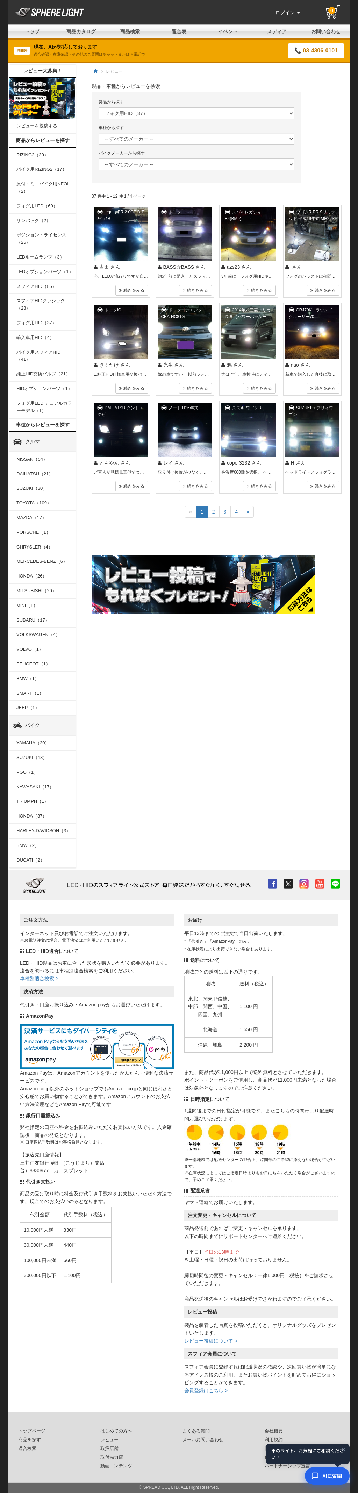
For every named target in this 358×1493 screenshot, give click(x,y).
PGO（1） (27, 772)
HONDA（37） (31, 816)
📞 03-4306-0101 (316, 51)
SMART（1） (30, 693)
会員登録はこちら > (206, 1390)
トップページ (31, 1431)
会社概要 (274, 1431)
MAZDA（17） (31, 517)
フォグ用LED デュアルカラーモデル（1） (44, 407)
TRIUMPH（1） (32, 801)
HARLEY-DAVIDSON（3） (43, 830)
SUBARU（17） (33, 620)
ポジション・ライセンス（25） (41, 238)
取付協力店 (111, 1457)
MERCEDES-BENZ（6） (41, 561)
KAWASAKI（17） (35, 787)
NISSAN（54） (32, 459)
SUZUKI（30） (31, 488)
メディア (277, 31)
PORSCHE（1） (33, 532)
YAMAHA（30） (32, 742)
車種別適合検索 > (39, 978)
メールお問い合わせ (202, 1439)
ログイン (287, 12)
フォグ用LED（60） (37, 205)
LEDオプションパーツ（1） (44, 271)
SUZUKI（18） (31, 757)
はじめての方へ (116, 1431)
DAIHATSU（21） (34, 473)
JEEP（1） (28, 707)
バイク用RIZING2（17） (41, 169)
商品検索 (130, 31)
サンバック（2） (33, 220)
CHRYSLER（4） (34, 547)
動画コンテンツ (116, 1466)
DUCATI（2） (30, 860)
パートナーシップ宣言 (287, 1466)
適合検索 (27, 1448)
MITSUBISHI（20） (36, 590)
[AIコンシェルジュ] (327, 1476)
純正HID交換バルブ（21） (43, 373)
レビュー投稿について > (210, 1341)
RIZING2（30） (32, 154)
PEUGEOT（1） (33, 663)
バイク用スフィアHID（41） (38, 355)
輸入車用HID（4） (35, 337)
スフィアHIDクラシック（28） (40, 304)
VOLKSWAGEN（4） (38, 634)
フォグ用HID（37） (36, 322)
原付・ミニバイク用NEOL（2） (43, 187)
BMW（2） (27, 845)
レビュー (109, 1439)
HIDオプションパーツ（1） (44, 388)
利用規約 (274, 1439)
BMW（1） (27, 678)
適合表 (179, 31)
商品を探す (29, 1439)
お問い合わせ (326, 31)
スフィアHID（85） (36, 286)
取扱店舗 (109, 1448)
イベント (228, 31)
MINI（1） (27, 605)
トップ (32, 31)
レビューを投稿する (36, 125)
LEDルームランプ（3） (40, 257)
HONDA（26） (31, 576)
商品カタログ (81, 31)
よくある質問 (196, 1431)
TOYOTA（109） (33, 502)
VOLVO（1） (29, 649)
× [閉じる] (343, 1449)
